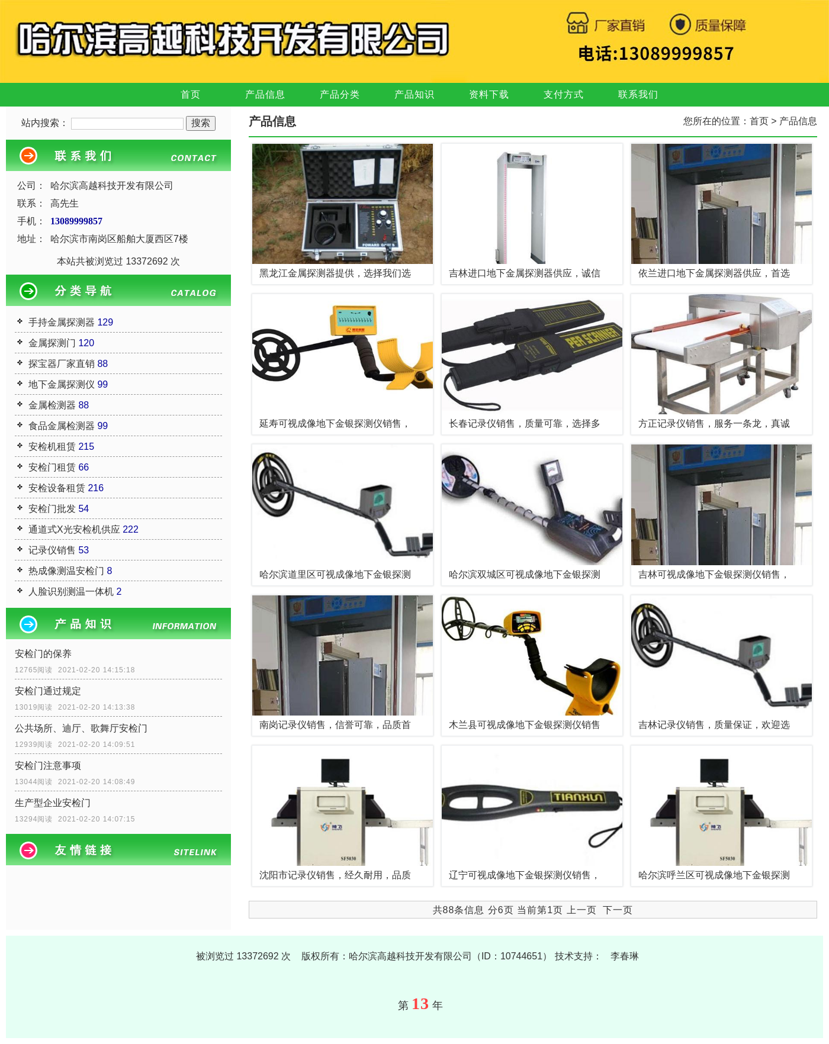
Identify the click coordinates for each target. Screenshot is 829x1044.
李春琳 (624, 956)
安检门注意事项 (48, 766)
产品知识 (414, 94)
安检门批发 (52, 509)
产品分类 (340, 94)
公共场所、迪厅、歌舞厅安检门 (81, 728)
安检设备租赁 (56, 488)
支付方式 (564, 94)
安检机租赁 (52, 447)
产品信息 (265, 94)
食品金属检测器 (61, 426)
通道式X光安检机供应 (74, 529)
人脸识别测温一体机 (71, 592)
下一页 (618, 910)
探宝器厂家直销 (61, 364)
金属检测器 (52, 405)
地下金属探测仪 (61, 384)
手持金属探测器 (61, 322)
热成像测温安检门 (66, 571)
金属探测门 (52, 343)
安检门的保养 (43, 654)
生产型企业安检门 (53, 803)
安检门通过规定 (48, 691)
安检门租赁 (52, 467)
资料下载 (489, 94)
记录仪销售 (52, 550)
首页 (191, 94)
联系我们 (638, 94)
